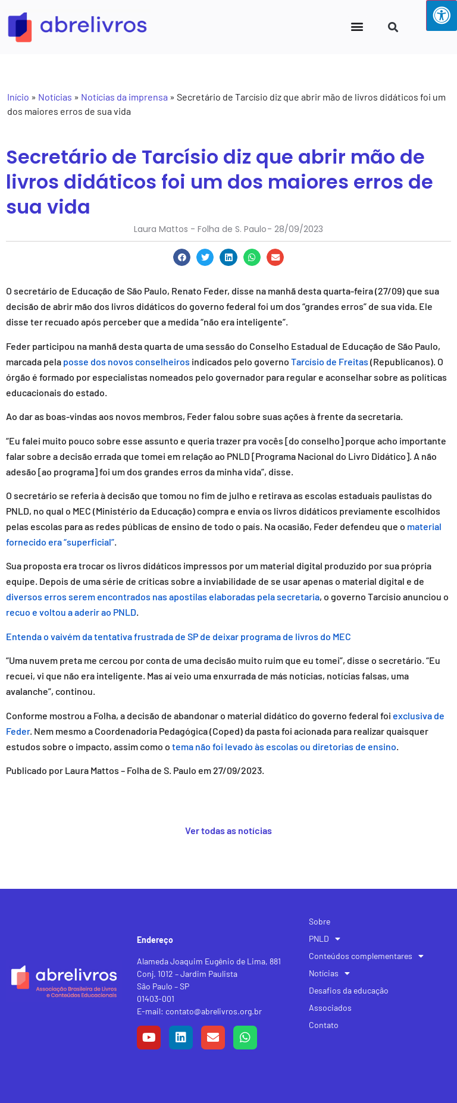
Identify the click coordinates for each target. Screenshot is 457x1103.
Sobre (319, 921)
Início (18, 96)
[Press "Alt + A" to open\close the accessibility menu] (441, 15)
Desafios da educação (349, 990)
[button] (357, 26)
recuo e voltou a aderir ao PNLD (71, 612)
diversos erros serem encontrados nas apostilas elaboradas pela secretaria (163, 596)
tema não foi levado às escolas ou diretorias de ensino (284, 746)
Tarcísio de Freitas (328, 361)
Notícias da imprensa (124, 96)
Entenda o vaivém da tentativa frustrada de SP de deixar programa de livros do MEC (178, 636)
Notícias (55, 96)
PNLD (324, 938)
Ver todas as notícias (228, 830)
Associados (330, 1007)
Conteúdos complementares (366, 956)
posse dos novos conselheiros (126, 361)
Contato (324, 1025)
